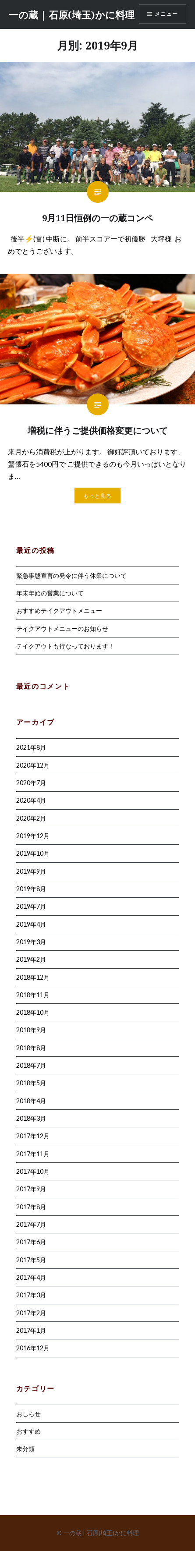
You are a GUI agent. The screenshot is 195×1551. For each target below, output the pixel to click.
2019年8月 (31, 888)
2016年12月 (33, 1348)
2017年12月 (33, 1136)
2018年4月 (31, 1101)
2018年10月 (33, 1012)
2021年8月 (31, 747)
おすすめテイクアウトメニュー (59, 610)
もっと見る (97, 495)
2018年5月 (31, 1083)
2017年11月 (33, 1154)
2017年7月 (31, 1224)
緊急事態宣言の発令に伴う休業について (71, 575)
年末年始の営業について (50, 593)
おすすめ (28, 1431)
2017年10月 (33, 1171)
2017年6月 (31, 1242)
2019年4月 (31, 924)
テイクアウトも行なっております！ (65, 646)
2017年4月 (31, 1277)
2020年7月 (31, 782)
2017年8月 (31, 1207)
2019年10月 (33, 853)
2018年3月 (31, 1118)
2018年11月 (33, 995)
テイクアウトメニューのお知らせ (62, 628)
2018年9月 (31, 1030)
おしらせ (28, 1413)
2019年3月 (31, 941)
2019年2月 (31, 959)
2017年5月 (31, 1260)
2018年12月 (33, 977)
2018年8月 (31, 1048)
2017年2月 (31, 1313)
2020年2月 (31, 818)
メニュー (166, 14)
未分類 (25, 1448)
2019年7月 (31, 906)
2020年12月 (33, 765)
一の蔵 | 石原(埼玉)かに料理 (72, 14)
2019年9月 (31, 871)
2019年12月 (33, 835)
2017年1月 (31, 1330)
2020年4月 (31, 800)
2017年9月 (31, 1189)
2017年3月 (31, 1295)
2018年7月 (31, 1065)
